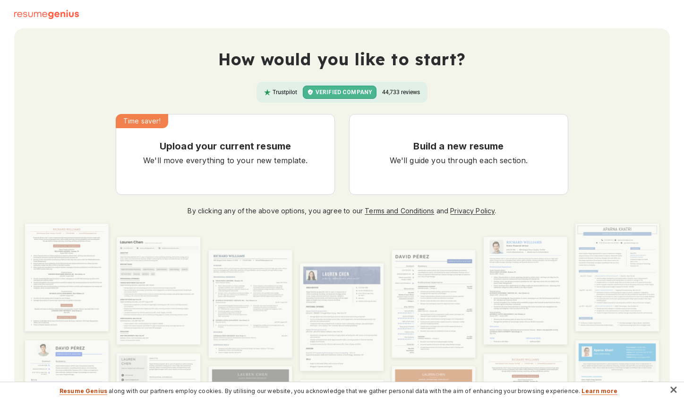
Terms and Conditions (399, 211)
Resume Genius (83, 390)
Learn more (599, 390)
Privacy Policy (472, 211)
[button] (225, 154)
